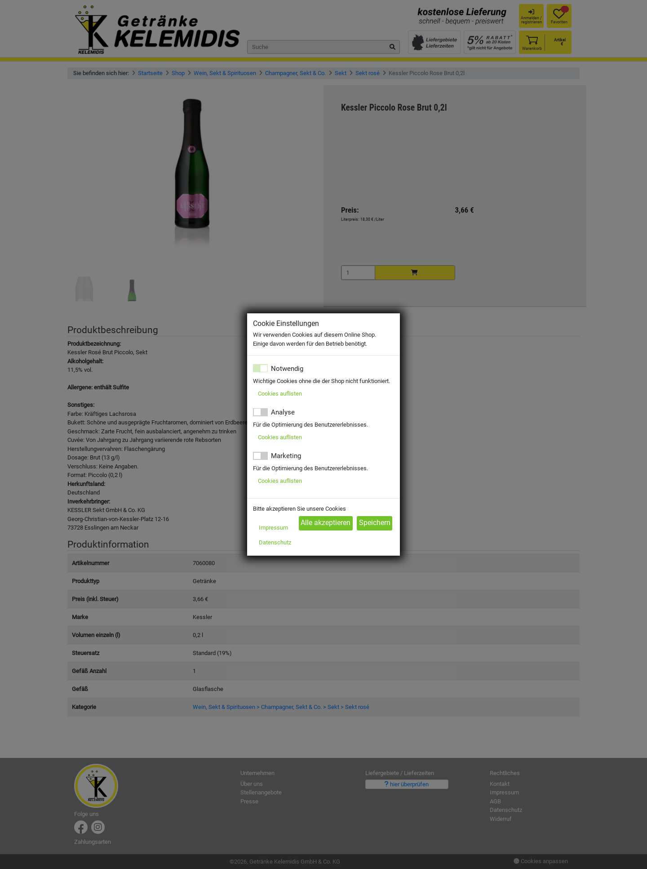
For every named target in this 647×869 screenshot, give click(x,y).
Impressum (273, 527)
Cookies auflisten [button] (280, 393)
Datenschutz (275, 542)
